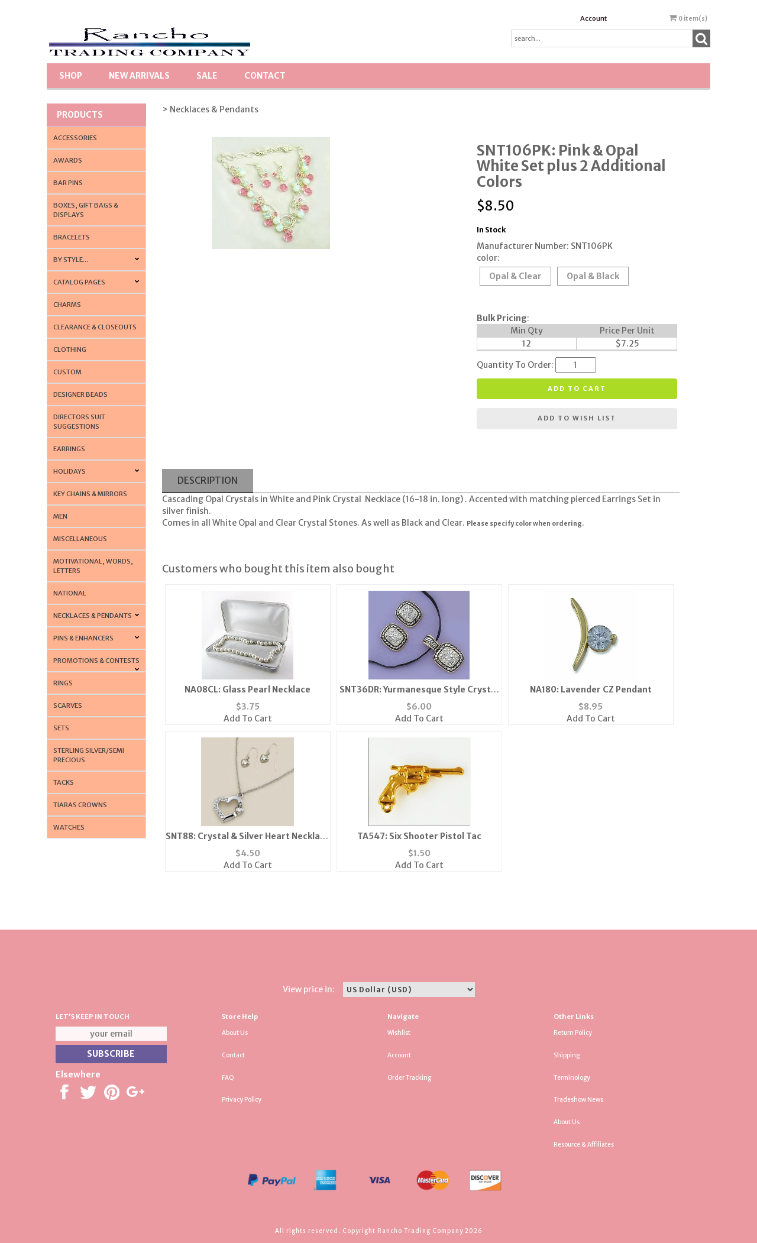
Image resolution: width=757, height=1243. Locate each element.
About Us (235, 1033)
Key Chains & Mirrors (90, 494)
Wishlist (398, 1033)
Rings (63, 683)
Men (60, 516)
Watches (69, 827)
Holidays (69, 471)
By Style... (70, 259)
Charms (67, 304)
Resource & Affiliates (584, 1144)
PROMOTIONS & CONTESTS (96, 660)
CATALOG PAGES (79, 282)
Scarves (67, 705)
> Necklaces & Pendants (210, 109)
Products (80, 114)
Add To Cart (248, 718)
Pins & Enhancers (83, 638)
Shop (70, 75)
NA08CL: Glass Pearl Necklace (247, 689)
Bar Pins (68, 183)
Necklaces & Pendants (92, 615)
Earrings (69, 449)
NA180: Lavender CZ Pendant (591, 689)
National (69, 593)
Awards (67, 160)
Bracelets (71, 237)
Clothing (69, 349)
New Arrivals (139, 75)
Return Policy (573, 1033)
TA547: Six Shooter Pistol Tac (419, 836)
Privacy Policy (241, 1099)
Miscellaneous (80, 539)
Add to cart (577, 388)
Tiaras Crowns (80, 805)
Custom (67, 372)
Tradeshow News (578, 1099)
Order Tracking (409, 1078)
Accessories (75, 138)
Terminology (572, 1078)
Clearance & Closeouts (95, 327)
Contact (265, 75)
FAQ (228, 1078)
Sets (61, 728)
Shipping (567, 1055)
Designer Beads (80, 394)
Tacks (63, 782)
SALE (207, 75)
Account (593, 18)
